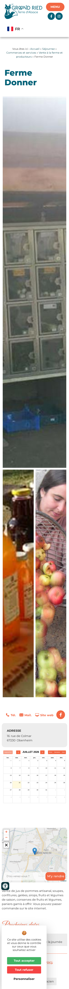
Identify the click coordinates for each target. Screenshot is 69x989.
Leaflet (63, 881)
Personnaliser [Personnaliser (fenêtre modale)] (24, 979)
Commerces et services (21, 52)
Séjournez (48, 48)
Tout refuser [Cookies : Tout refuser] (24, 970)
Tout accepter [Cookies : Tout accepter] (24, 960)
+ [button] (6, 832)
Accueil (34, 48)
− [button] (6, 837)
